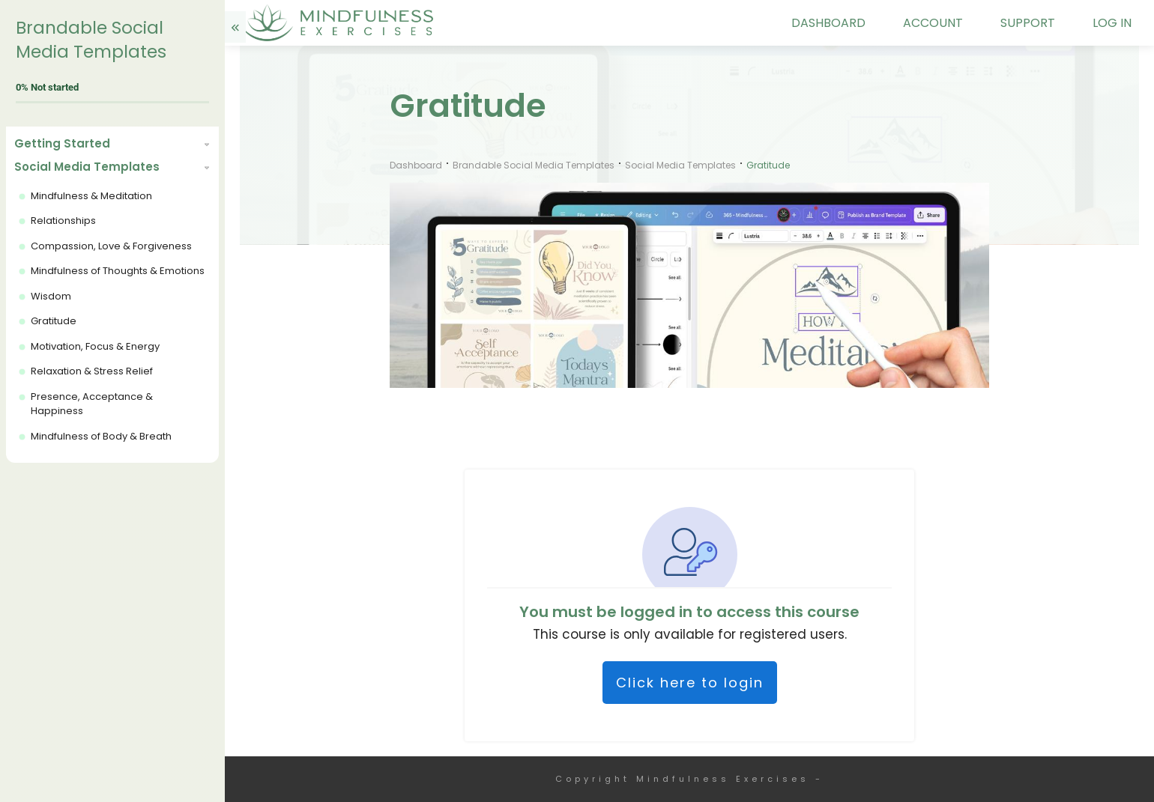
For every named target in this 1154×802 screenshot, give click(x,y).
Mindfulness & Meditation (91, 196)
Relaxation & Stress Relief (92, 371)
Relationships (63, 220)
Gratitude (53, 321)
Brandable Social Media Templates (91, 40)
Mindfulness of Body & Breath (101, 436)
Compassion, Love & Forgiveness (111, 246)
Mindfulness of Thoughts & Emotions (118, 271)
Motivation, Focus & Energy (95, 346)
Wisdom (51, 296)
